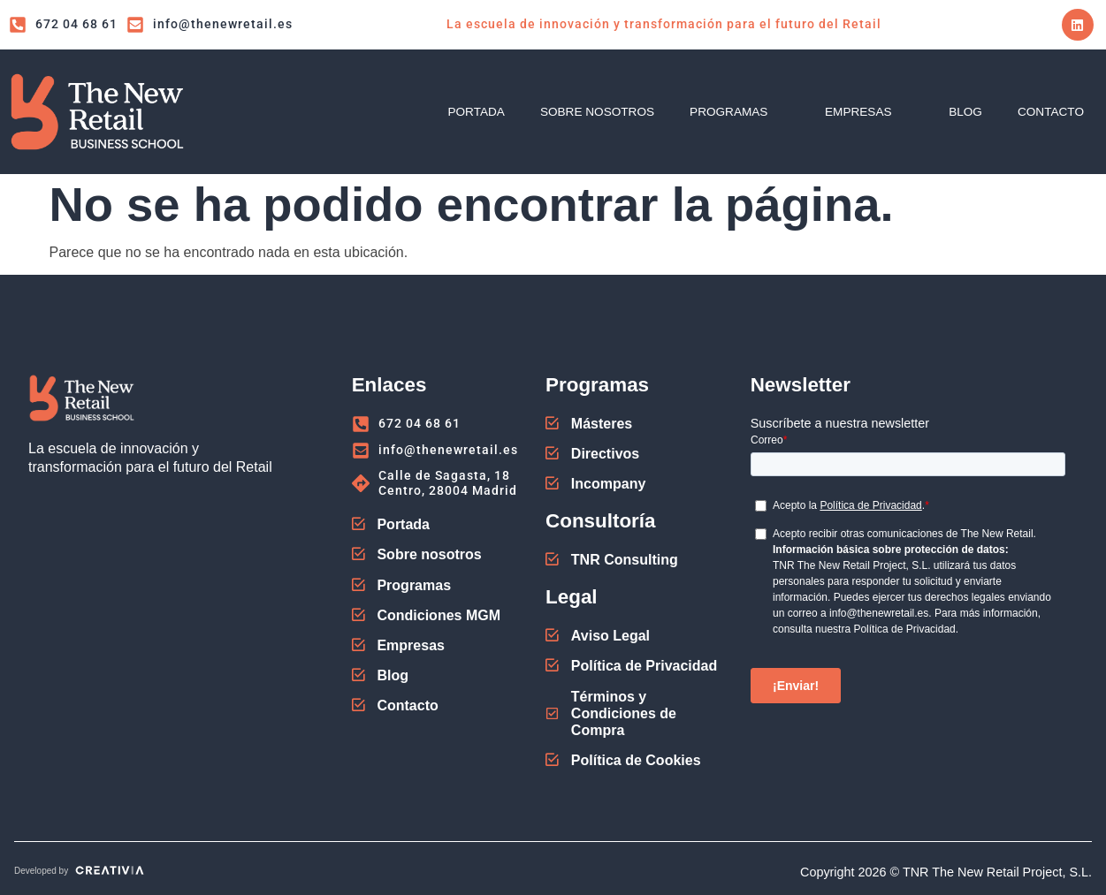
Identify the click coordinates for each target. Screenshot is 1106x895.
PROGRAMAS (739, 111)
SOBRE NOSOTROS (597, 111)
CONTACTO (1051, 111)
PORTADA (475, 111)
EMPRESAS (869, 111)
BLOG (965, 111)
